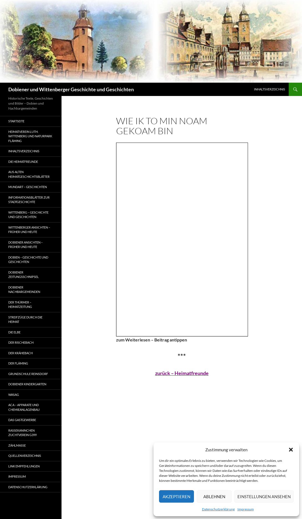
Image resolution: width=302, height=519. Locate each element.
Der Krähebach (20, 353)
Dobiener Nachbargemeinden (24, 289)
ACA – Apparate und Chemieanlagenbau (24, 407)
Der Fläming (18, 363)
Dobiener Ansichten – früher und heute (25, 244)
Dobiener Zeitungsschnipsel (23, 274)
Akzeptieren (176, 496)
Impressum (245, 509)
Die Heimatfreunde (23, 161)
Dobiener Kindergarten (27, 384)
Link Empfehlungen (24, 466)
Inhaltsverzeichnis (269, 89)
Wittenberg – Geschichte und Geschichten (28, 215)
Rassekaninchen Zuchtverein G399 (22, 433)
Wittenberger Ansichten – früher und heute (29, 230)
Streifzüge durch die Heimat (25, 319)
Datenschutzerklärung (218, 509)
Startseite (16, 121)
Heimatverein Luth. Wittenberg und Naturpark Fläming (30, 136)
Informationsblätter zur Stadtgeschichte (29, 200)
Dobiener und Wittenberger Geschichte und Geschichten (71, 89)
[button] (291, 449)
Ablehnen (214, 496)
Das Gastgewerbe (22, 420)
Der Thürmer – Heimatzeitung (20, 304)
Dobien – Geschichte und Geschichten (28, 259)
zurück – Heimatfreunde (182, 373)
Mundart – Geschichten (27, 187)
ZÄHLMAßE (17, 445)
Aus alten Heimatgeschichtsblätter (29, 174)
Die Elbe (14, 332)
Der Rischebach (21, 342)
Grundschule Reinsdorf (28, 374)
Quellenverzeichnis (24, 455)
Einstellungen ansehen (264, 496)
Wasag (13, 394)
